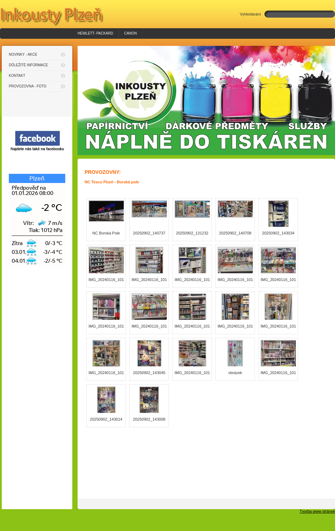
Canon (130, 33)
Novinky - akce (23, 54)
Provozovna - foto (28, 86)
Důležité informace (28, 65)
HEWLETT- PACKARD (95, 33)
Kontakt (17, 76)
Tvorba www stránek (317, 511)
